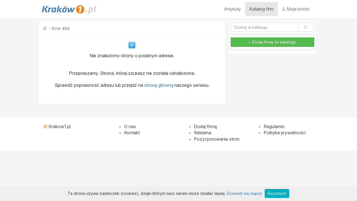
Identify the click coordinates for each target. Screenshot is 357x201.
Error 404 (60, 28)
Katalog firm (261, 9)
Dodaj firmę (205, 126)
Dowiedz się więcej (244, 193)
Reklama (202, 132)
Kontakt (132, 132)
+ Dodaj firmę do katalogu (272, 42)
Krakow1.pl (60, 126)
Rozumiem (276, 193)
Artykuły (232, 9)
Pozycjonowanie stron (217, 139)
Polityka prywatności (285, 132)
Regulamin (274, 126)
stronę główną (158, 85)
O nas (130, 126)
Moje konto (296, 9)
